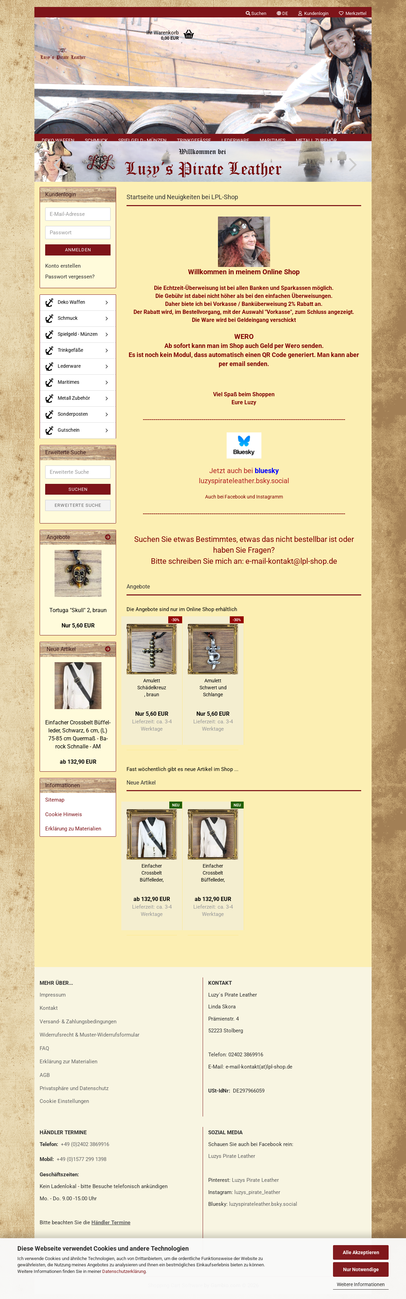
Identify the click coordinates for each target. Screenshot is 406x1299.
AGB (45, 1080)
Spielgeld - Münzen (142, 140)
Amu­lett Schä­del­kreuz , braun (151, 692)
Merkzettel (352, 13)
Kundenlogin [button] (313, 13)
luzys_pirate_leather (257, 1197)
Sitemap (54, 805)
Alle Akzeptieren (361, 1252)
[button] (282, 12)
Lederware (235, 140)
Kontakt (49, 1013)
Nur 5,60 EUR (78, 630)
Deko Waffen (58, 140)
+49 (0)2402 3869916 (85, 1149)
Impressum (53, 1000)
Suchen (78, 494)
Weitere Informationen (361, 1284)
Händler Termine (110, 1227)
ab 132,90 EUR (78, 766)
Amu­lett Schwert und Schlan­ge (213, 692)
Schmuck (96, 140)
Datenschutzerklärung (124, 1271)
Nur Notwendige (361, 1269)
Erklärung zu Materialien (73, 834)
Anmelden (78, 255)
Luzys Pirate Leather (231, 1161)
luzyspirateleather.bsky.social (263, 1209)
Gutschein (62, 435)
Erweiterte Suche (78, 510)
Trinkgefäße (194, 140)
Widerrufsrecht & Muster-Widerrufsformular (89, 1040)
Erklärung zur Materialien (68, 1066)
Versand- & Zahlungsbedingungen (78, 1026)
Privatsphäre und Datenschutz (74, 1093)
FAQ (44, 1053)
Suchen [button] (256, 13)
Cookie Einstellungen (64, 1106)
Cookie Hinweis (63, 819)
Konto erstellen (63, 271)
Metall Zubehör (316, 140)
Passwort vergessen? (70, 282)
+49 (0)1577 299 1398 (80, 1164)
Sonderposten (66, 419)
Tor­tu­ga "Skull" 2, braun (78, 615)
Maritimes (272, 140)
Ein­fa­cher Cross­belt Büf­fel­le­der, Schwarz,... (152, 878)
